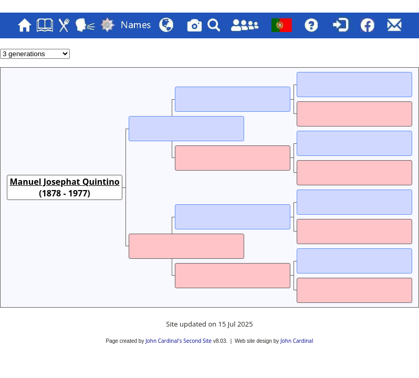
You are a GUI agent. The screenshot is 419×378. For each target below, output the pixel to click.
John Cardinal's (163, 340)
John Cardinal (296, 340)
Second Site (197, 340)
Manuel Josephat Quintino (64, 181)
